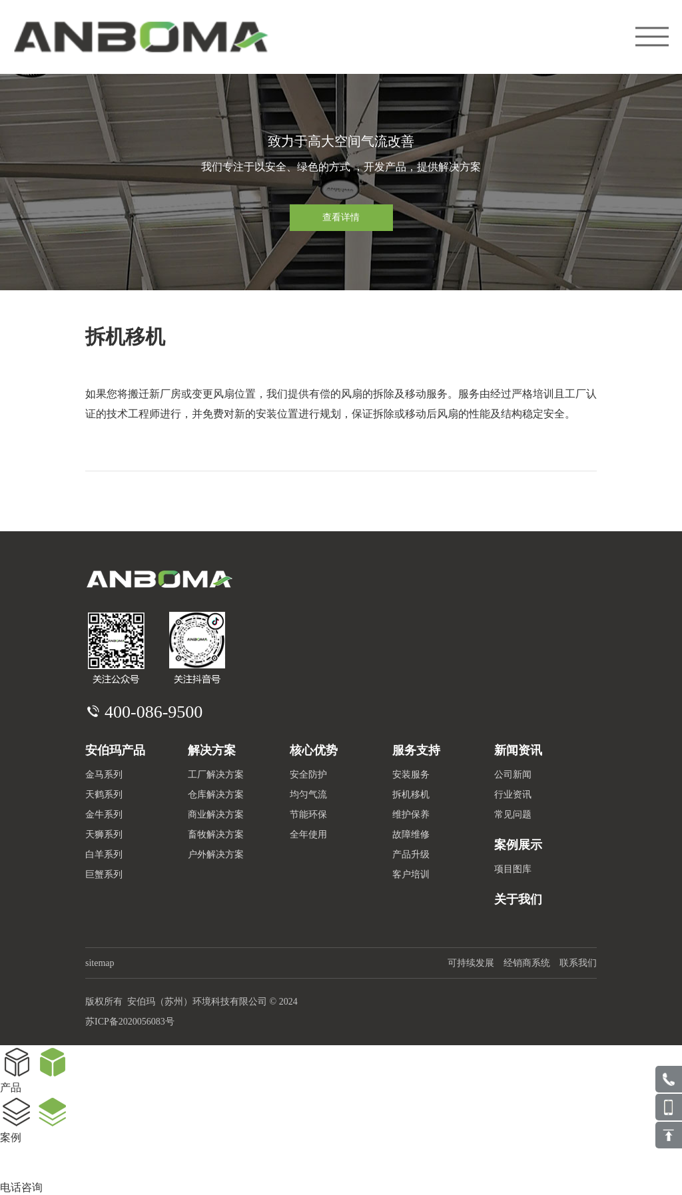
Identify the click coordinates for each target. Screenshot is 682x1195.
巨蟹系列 (104, 874)
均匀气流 (308, 795)
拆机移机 (411, 795)
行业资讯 (512, 795)
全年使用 (308, 834)
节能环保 (308, 815)
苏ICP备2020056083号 (129, 1022)
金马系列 (104, 775)
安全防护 (308, 775)
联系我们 (578, 963)
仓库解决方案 (216, 795)
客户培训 (411, 874)
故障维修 (411, 834)
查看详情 (341, 217)
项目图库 (512, 869)
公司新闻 (512, 775)
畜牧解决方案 (216, 834)
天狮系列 (104, 834)
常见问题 (512, 815)
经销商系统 (527, 963)
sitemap (100, 963)
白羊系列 (104, 854)
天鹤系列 (104, 795)
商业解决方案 (216, 815)
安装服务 (411, 775)
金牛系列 (104, 815)
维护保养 (411, 815)
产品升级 (411, 854)
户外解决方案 (216, 854)
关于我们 (518, 899)
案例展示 (518, 844)
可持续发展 (471, 963)
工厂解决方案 (216, 775)
